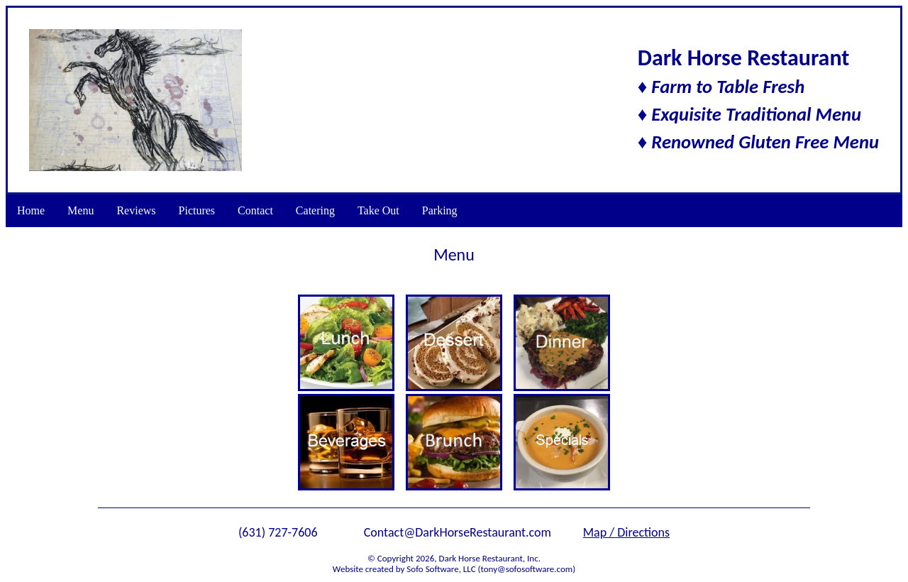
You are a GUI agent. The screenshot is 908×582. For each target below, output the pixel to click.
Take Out (378, 210)
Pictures (197, 210)
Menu (80, 210)
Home (31, 210)
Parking (440, 210)
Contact (255, 210)
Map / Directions (626, 532)
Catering (315, 210)
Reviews (135, 210)
